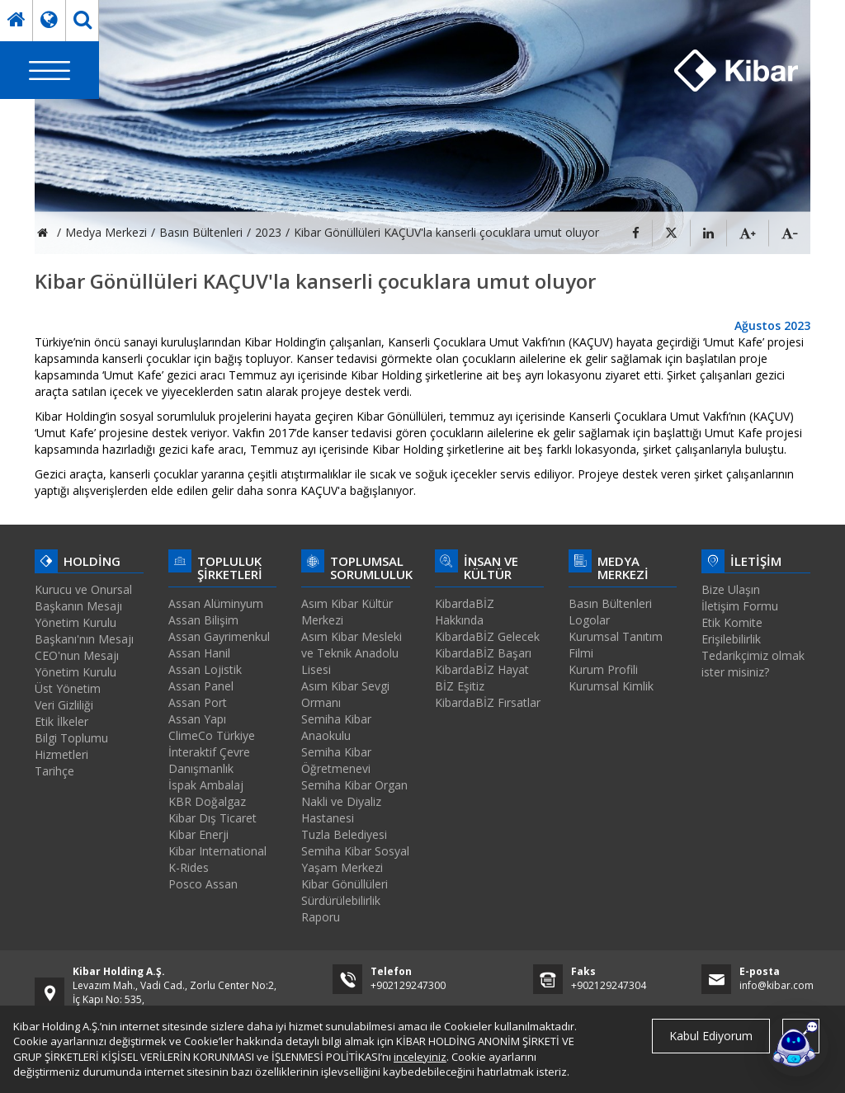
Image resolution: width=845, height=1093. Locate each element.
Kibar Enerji (198, 834)
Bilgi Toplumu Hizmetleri (71, 746)
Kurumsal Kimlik (611, 686)
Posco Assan (203, 884)
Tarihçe (54, 771)
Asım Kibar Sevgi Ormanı (345, 694)
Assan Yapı (197, 719)
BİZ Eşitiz (459, 686)
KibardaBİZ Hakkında (464, 612)
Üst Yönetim (68, 688)
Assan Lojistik (205, 669)
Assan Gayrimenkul (219, 636)
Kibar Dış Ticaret (212, 818)
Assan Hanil (199, 653)
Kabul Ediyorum (711, 1036)
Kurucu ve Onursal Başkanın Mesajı (83, 598)
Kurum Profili (603, 669)
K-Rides (188, 867)
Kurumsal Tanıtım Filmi (616, 645)
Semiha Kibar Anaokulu (336, 727)
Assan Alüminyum (215, 603)
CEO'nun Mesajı (77, 655)
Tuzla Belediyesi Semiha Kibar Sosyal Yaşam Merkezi (355, 851)
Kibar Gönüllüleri (344, 884)
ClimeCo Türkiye (211, 735)
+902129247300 (408, 985)
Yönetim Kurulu (75, 672)
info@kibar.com (776, 985)
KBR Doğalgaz (207, 801)
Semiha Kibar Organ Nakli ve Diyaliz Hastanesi (354, 801)
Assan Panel (201, 686)
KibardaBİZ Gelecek (487, 636)
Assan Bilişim (203, 620)
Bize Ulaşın (730, 589)
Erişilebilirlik (731, 639)
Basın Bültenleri (610, 603)
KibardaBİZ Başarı (483, 653)
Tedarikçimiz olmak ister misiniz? (753, 664)
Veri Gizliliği (64, 705)
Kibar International (217, 851)
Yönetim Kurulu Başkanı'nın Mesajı (84, 631)
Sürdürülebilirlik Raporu (340, 909)
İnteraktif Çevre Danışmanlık (209, 760)
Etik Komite (731, 622)
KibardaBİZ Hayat (482, 669)
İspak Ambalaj (205, 785)
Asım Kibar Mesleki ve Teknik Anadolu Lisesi (351, 653)
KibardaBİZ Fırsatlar (488, 702)
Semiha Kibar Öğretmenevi (336, 760)
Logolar (589, 620)
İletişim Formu (739, 606)
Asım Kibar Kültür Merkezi (347, 612)
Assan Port (197, 702)
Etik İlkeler (61, 721)
